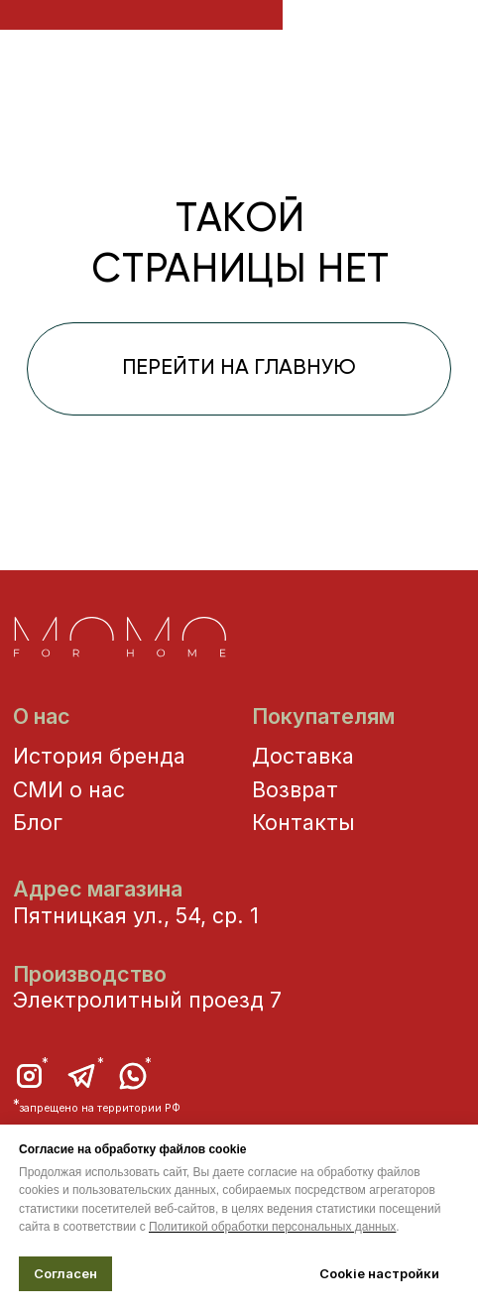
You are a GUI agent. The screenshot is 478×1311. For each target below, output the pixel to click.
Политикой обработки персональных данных (272, 1227)
